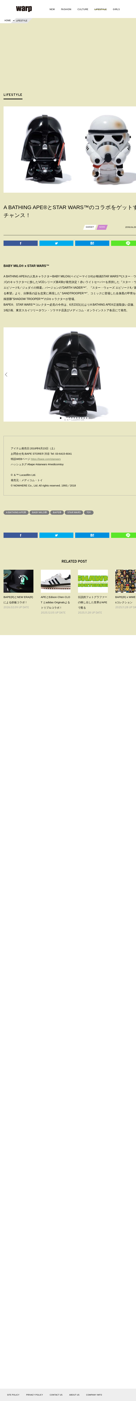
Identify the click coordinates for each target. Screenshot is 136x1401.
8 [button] (78, 418)
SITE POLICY (13, 1395)
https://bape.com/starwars (46, 458)
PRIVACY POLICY (34, 1395)
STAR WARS (74, 512)
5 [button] (70, 418)
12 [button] (88, 418)
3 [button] (65, 418)
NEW (52, 9)
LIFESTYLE (100, 9)
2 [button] (63, 418)
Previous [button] (6, 374)
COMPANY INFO (94, 1395)
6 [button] (73, 418)
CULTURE (82, 9)
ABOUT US (74, 1395)
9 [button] (80, 418)
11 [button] (85, 418)
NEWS (102, 227)
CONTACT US (56, 1395)
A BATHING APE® (16, 512)
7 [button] (75, 418)
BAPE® (57, 512)
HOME (7, 20)
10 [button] (83, 418)
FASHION (66, 9)
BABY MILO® (39, 512)
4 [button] (68, 418)
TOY (90, 512)
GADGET (90, 227)
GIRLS (116, 9)
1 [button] (60, 418)
